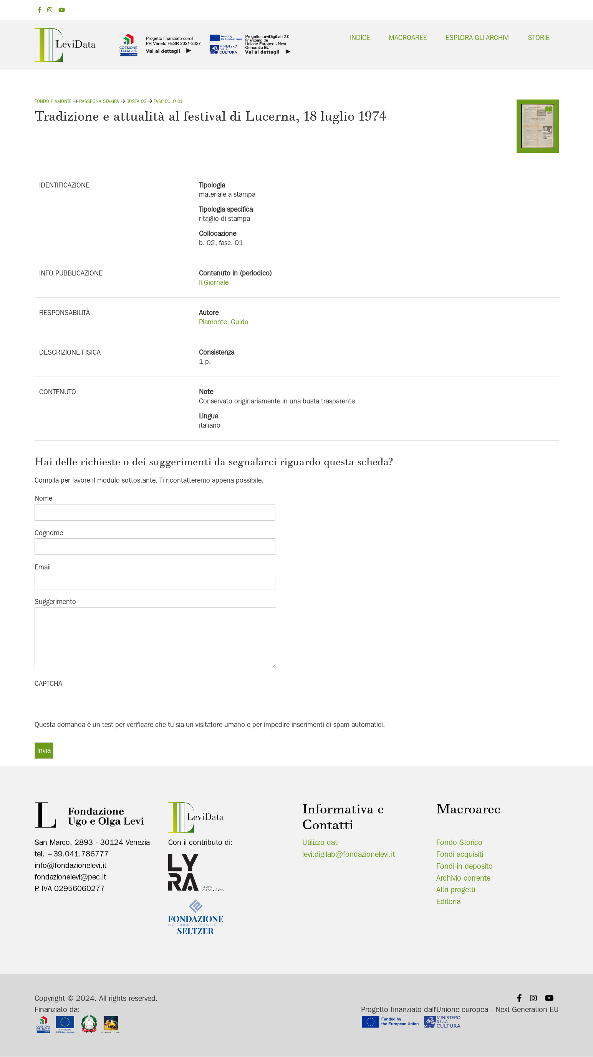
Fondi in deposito (464, 866)
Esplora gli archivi (478, 37)
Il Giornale (214, 282)
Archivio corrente (463, 878)
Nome (43, 498)
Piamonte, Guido (223, 322)
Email (43, 567)
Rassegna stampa (99, 101)
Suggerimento (55, 601)
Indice (360, 37)
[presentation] (93, 704)
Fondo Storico (459, 842)
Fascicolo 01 (168, 101)
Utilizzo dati (320, 842)
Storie (539, 37)
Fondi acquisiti (459, 854)
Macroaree (408, 37)
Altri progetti (455, 889)
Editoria (448, 901)
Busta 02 (136, 101)
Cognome (49, 533)
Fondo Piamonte (53, 101)
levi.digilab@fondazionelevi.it (348, 854)
